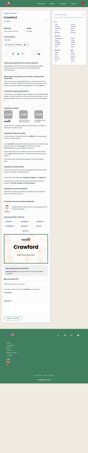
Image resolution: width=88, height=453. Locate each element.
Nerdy (72, 28)
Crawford (14, 13)
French (73, 61)
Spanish (73, 57)
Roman (73, 55)
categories (41, 3)
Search (9, 417)
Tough (73, 40)
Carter (9, 291)
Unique (73, 24)
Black (56, 55)
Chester (25, 291)
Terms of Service (49, 445)
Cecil (39, 295)
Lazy (56, 47)
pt (8, 434)
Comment (8, 370)
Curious (73, 42)
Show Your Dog (12, 422)
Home (9, 413)
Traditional (58, 28)
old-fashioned (7, 278)
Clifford (40, 291)
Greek (72, 52)
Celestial (73, 26)
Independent (59, 38)
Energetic (57, 45)
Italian (72, 59)
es (8, 431)
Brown (56, 57)
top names (62, 3)
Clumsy (73, 45)
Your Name (8, 362)
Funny (56, 30)
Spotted (57, 59)
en (8, 429)
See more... (26, 300)
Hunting (73, 33)
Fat (56, 61)
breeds (52, 3)
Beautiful (57, 33)
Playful (57, 40)
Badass (73, 30)
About (9, 420)
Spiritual (57, 26)
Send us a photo (11, 341)
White (56, 52)
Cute (56, 24)
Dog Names (7, 13)
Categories (10, 415)
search (73, 3)
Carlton (25, 295)
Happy (73, 38)
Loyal (72, 47)
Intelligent (58, 42)
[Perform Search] (84, 15)
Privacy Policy (38, 445)
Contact (9, 425)
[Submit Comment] (13, 388)
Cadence (10, 295)
